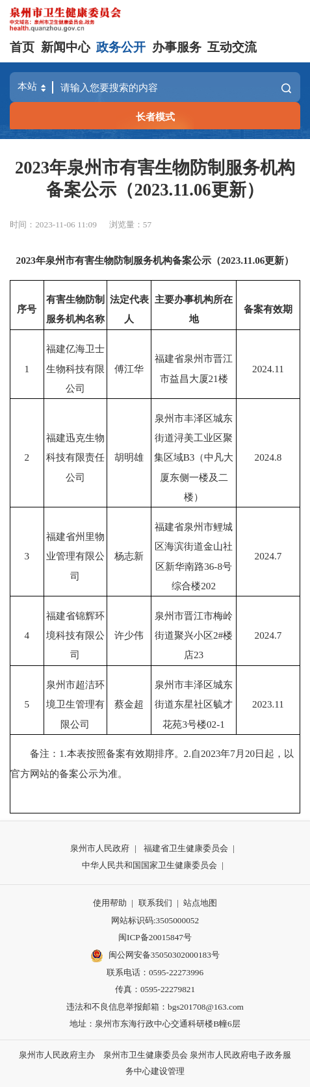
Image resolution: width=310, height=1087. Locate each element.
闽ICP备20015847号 (155, 937)
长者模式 (155, 116)
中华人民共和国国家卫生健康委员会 (149, 865)
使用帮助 (110, 903)
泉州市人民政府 (99, 848)
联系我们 (155, 903)
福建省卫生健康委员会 (186, 848)
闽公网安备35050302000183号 (155, 955)
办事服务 (176, 47)
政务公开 (121, 47)
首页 (22, 47)
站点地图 (200, 903)
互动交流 (232, 47)
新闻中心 (65, 47)
